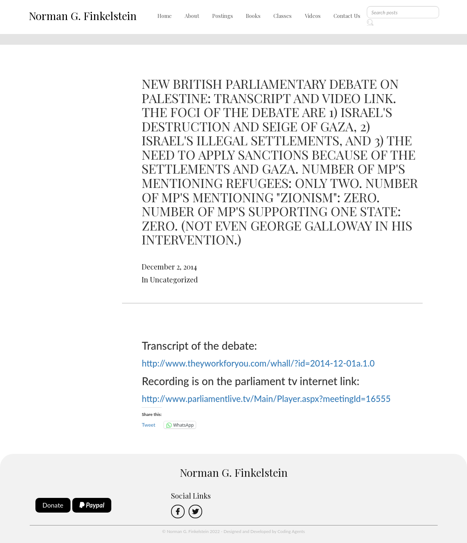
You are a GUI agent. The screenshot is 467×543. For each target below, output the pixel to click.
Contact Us (347, 15)
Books (253, 15)
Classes (282, 15)
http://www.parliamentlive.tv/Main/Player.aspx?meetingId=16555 (266, 398)
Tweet (148, 425)
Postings (222, 15)
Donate (53, 505)
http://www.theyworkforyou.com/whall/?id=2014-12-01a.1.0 (258, 363)
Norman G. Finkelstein (83, 16)
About (192, 15)
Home (164, 15)
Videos (313, 15)
